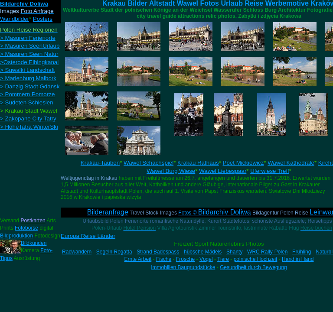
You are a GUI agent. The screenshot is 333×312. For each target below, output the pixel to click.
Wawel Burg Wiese (171, 171)
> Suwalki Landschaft (27, 70)
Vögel (206, 259)
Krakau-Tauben (100, 162)
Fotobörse (26, 228)
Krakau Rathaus (198, 162)
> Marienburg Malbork (28, 78)
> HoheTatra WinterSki (29, 127)
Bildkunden (33, 243)
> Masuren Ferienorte (28, 38)
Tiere (223, 259)
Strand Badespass (158, 252)
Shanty (234, 252)
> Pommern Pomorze (27, 94)
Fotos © (214, 213)
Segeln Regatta (114, 252)
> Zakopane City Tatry (28, 118)
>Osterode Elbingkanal (29, 62)
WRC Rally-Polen (267, 252)
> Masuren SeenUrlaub (29, 45)
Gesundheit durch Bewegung (253, 267)
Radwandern (76, 252)
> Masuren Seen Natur (29, 54)
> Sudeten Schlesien (26, 102)
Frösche (185, 259)
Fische (163, 259)
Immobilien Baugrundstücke (183, 267)
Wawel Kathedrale (291, 162)
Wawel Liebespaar (222, 171)
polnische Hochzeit (256, 259)
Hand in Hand (297, 259)
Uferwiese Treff (269, 171)
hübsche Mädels (203, 252)
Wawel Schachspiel (148, 162)
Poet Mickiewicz (243, 162)
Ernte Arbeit (138, 259)
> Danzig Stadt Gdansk (29, 86)
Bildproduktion (16, 236)
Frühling (301, 252)
